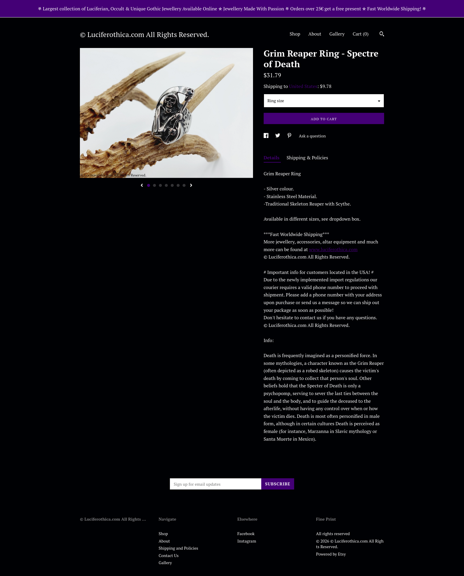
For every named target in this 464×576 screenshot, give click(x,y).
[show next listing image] (191, 186)
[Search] (382, 34)
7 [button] (184, 185)
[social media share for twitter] (278, 136)
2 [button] (154, 185)
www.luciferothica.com (333, 249)
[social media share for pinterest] (290, 136)
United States (303, 86)
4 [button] (166, 185)
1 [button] (148, 185)
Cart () (361, 34)
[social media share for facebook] (266, 136)
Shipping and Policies (178, 548)
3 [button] (160, 185)
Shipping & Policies (307, 157)
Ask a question (312, 136)
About (314, 34)
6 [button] (178, 185)
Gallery (336, 34)
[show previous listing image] (141, 186)
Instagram (246, 541)
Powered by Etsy (331, 554)
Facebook (245, 533)
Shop (295, 34)
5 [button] (172, 185)
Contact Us (169, 555)
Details (272, 157)
